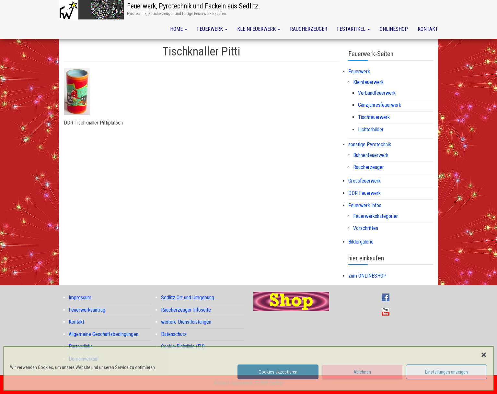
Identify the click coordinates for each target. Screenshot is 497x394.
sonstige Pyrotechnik (369, 144)
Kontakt (428, 29)
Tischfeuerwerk (374, 117)
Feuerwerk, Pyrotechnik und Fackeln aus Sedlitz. (193, 6)
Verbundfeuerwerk (377, 93)
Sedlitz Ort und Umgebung (187, 297)
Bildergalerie (361, 242)
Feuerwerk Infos (364, 205)
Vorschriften (365, 228)
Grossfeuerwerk (364, 181)
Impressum (80, 297)
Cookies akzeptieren (278, 372)
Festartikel (353, 29)
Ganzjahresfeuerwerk (379, 105)
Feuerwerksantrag (87, 310)
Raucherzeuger (308, 29)
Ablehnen (362, 372)
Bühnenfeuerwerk (370, 155)
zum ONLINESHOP (367, 276)
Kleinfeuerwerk (258, 29)
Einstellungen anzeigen (446, 372)
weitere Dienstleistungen (186, 322)
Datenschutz (174, 334)
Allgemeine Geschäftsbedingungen (103, 334)
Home (178, 29)
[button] (483, 355)
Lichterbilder (371, 129)
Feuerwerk (212, 29)
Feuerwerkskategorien (376, 216)
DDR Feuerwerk (364, 193)
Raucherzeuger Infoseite (186, 310)
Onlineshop (394, 29)
